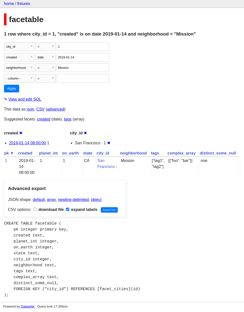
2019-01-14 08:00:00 (27, 143)
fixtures (23, 3)
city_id (103, 153)
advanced (55, 109)
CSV (40, 109)
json (30, 109)
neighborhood (133, 153)
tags (67, 119)
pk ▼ (9, 153)
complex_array (182, 153)
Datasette (28, 306)
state (87, 153)
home (9, 3)
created (43, 119)
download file (48, 209)
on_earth (70, 153)
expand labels (81, 209)
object (96, 199)
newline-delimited (73, 199)
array (51, 199)
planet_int (48, 153)
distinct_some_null (218, 153)
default (39, 199)
